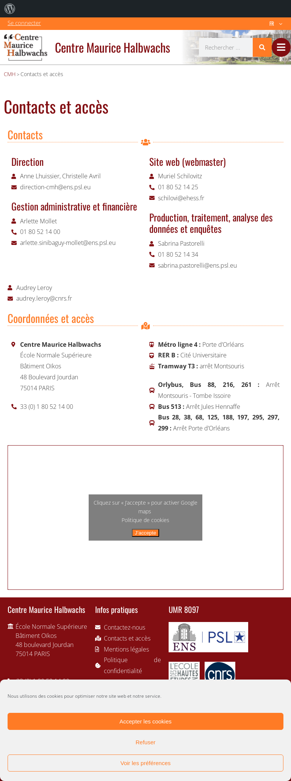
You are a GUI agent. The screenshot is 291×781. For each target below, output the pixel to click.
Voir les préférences (145, 763)
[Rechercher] (262, 47)
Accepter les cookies (145, 721)
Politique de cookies (145, 520)
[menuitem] (10, 8)
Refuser (146, 742)
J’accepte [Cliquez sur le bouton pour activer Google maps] (145, 533)
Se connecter (24, 23)
